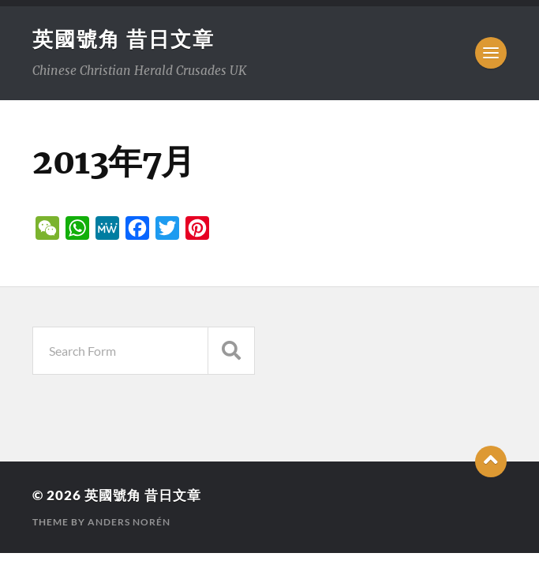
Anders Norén (129, 522)
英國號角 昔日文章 (123, 38)
